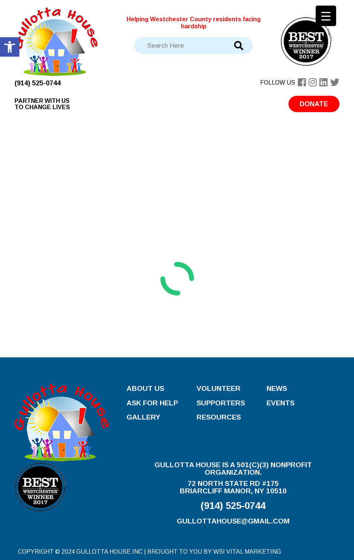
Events (280, 403)
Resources (219, 417)
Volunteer (218, 388)
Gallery (143, 417)
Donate (314, 104)
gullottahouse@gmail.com (233, 521)
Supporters (221, 403)
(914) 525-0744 (38, 83)
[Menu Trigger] (326, 16)
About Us (145, 388)
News (277, 388)
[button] (9, 47)
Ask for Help (152, 403)
